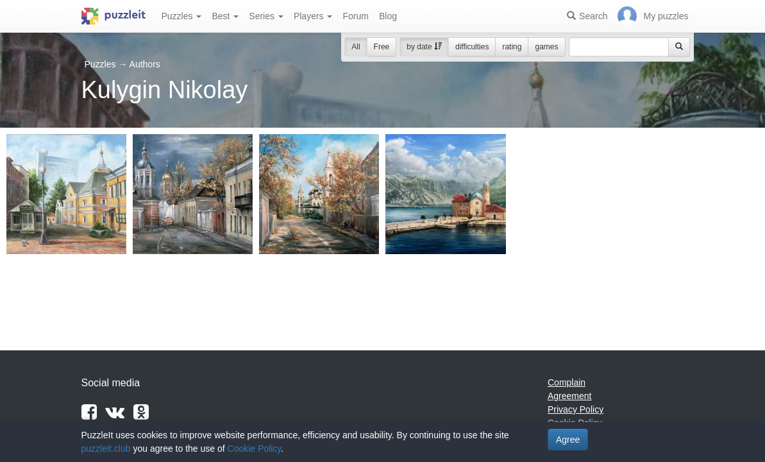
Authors (145, 64)
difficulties (472, 46)
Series (266, 16)
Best (225, 16)
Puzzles (182, 16)
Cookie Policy (255, 448)
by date (424, 46)
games (546, 46)
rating (511, 46)
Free (382, 46)
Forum (355, 16)
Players (313, 16)
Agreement (569, 396)
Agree (568, 439)
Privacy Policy (575, 409)
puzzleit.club (106, 448)
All (355, 46)
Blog (388, 16)
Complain (566, 382)
